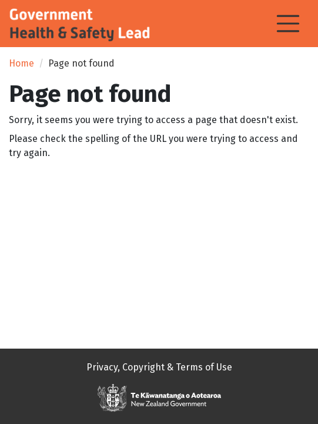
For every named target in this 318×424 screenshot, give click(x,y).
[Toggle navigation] (288, 23)
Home (21, 63)
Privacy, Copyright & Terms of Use (159, 367)
